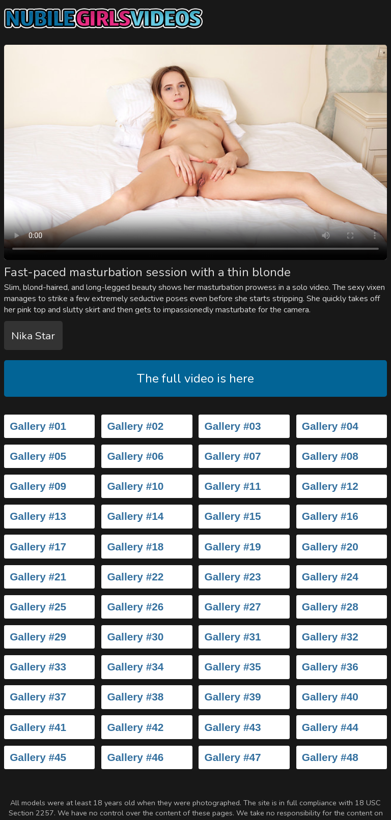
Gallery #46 (135, 757)
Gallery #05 (38, 456)
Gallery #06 (135, 456)
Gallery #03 (233, 426)
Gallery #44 (330, 727)
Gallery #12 (330, 486)
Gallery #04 (330, 426)
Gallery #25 (38, 606)
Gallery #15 (233, 516)
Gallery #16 (330, 516)
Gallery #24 (330, 576)
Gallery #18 (135, 546)
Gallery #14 (135, 516)
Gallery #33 (38, 666)
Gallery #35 (233, 666)
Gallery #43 (233, 727)
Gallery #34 (135, 666)
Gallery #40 (330, 696)
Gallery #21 (38, 576)
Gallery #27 (233, 606)
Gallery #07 (233, 456)
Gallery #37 (38, 696)
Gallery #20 (330, 546)
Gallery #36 (330, 666)
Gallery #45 (38, 757)
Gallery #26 (135, 606)
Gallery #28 (330, 606)
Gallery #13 (38, 516)
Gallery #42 (135, 727)
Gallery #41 (38, 727)
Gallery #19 (233, 546)
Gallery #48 (330, 757)
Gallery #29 (38, 636)
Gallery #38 (135, 696)
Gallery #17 (38, 546)
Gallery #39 (233, 696)
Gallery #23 (233, 576)
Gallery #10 (135, 486)
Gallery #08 (330, 456)
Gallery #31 (233, 636)
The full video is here (195, 378)
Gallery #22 (135, 576)
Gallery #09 (38, 486)
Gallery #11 (233, 486)
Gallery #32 (330, 636)
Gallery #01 (38, 426)
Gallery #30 (135, 636)
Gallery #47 (233, 757)
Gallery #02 (135, 426)
